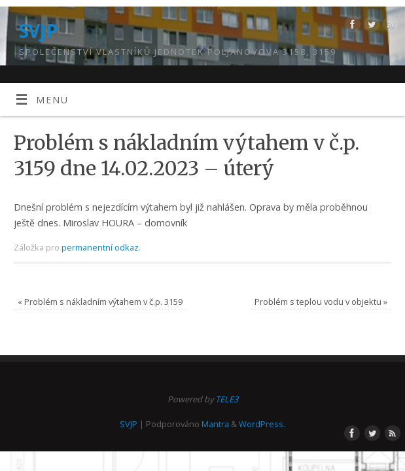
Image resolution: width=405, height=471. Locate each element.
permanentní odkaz (100, 247)
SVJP (38, 31)
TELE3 (226, 399)
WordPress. (262, 424)
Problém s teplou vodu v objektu (321, 301)
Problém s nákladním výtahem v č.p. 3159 (100, 301)
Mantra (215, 424)
